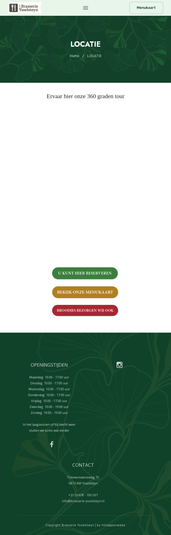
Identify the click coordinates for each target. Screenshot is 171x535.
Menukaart (146, 8)
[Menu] (85, 8)
